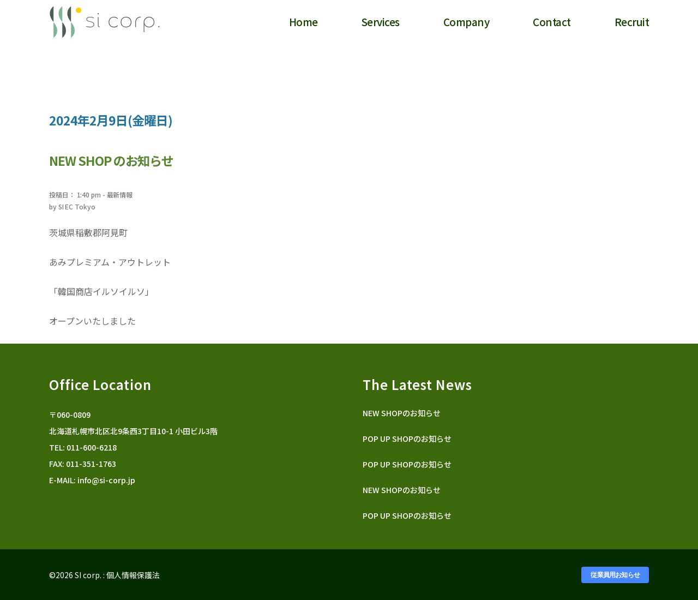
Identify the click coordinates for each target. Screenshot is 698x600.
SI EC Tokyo (76, 206)
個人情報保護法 (133, 574)
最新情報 (120, 194)
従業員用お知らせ (615, 575)
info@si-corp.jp (106, 480)
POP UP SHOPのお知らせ (407, 438)
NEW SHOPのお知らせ (402, 412)
